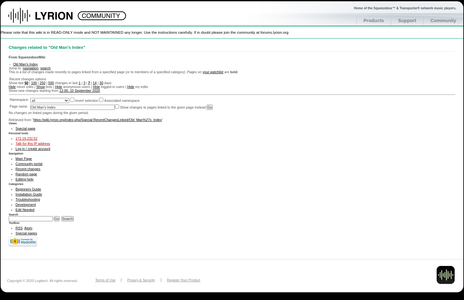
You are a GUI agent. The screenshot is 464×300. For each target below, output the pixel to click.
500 (51, 83)
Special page (25, 128)
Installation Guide (28, 194)
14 (95, 83)
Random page (26, 174)
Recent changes (27, 169)
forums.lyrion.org (274, 32)
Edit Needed (24, 210)
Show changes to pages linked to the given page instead (163, 107)
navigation (31, 68)
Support (407, 20)
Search (13, 214)
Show (40, 87)
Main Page (23, 159)
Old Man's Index (25, 64)
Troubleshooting (27, 199)
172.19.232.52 (26, 138)
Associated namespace (122, 100)
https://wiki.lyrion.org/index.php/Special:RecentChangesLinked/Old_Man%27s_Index (97, 120)
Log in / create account (32, 149)
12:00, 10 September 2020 (80, 91)
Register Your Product (183, 280)
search (45, 68)
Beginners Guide (28, 189)
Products (374, 20)
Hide (12, 87)
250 (42, 83)
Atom (28, 228)
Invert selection (86, 100)
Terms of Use (105, 280)
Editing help (24, 179)
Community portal (28, 164)
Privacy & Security (141, 280)
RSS (19, 228)
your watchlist (212, 72)
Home (47, 19)
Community (443, 20)
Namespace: (19, 99)
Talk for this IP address (32, 144)
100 (34, 83)
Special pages (26, 233)
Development (25, 205)
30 (101, 83)
